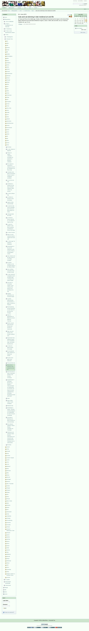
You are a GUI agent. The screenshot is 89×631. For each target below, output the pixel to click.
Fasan (8, 93)
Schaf (8, 513)
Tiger (8, 552)
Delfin (8, 67)
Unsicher (8, 577)
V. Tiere (20, 10)
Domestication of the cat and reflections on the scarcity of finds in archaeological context (11, 250)
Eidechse (8, 75)
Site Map (75, 0)
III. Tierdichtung (8, 28)
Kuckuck (8, 455)
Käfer (8, 140)
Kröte (8, 453)
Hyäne (8, 134)
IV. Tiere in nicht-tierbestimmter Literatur (10, 31)
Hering (8, 125)
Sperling (8, 539)
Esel (7, 86)
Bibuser (20, 24)
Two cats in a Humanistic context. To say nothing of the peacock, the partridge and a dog (10, 287)
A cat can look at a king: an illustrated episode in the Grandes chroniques (11, 374)
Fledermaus (9, 95)
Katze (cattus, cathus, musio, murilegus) (10, 402)
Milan (8, 472)
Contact (85, 0)
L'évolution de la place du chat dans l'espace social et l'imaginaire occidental (11, 175)
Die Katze (9, 147)
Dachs (8, 64)
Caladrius (8, 62)
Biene (8, 60)
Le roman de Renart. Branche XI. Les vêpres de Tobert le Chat (10, 220)
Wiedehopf (9, 560)
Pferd (8, 496)
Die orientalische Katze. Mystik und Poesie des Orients (11, 353)
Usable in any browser (58, 627)
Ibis (7, 136)
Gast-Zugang (80, 29)
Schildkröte (9, 516)
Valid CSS (51, 627)
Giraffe (8, 112)
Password (5, 604)
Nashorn (8, 481)
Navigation (5, 14)
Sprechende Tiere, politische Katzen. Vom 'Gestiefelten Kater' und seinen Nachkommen (11, 340)
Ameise (8, 47)
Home (4, 7)
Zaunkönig (9, 569)
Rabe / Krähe (9, 500)
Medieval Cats (10, 405)
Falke (8, 90)
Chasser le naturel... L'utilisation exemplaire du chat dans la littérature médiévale (10, 157)
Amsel (8, 49)
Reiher (8, 507)
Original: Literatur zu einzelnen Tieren (11, 574)
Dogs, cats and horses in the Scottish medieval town (10, 333)
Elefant (8, 82)
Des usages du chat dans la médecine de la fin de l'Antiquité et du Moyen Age (11, 166)
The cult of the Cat (11, 362)
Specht (8, 534)
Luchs (8, 464)
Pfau (7, 494)
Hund (8, 131)
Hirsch (8, 129)
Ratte (8, 503)
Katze (33, 10)
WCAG (37, 627)
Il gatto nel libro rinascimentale (10, 203)
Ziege (8, 571)
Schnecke (9, 522)
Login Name (5, 600)
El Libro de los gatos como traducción (10, 359)
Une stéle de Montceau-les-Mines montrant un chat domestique (11, 419)
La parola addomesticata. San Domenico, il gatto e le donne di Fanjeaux (11, 301)
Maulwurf (8, 466)
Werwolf (8, 556)
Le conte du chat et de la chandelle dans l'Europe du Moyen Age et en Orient (10, 208)
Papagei (8, 487)
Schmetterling (9, 520)
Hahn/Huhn (9, 121)
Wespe (8, 558)
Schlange (8, 518)
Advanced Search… (83, 5)
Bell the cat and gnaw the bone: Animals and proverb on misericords (10, 326)
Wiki (25, 7)
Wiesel (8, 562)
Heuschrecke (9, 127)
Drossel (8, 71)
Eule (7, 88)
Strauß (8, 545)
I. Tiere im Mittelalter (9, 21)
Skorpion (8, 532)
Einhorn (8, 77)
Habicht (8, 118)
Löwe (8, 462)
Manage (19, 7)
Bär (7, 51)
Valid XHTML (44, 627)
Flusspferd (9, 101)
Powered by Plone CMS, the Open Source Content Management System (44, 624)
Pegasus (8, 490)
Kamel (8, 142)
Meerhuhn (9, 470)
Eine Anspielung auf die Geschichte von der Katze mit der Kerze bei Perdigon (11, 309)
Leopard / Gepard (10, 457)
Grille (8, 116)
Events (35, 7)
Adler (8, 43)
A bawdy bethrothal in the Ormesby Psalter (10, 295)
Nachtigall (9, 479)
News (30, 7)
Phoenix (8, 498)
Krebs (8, 449)
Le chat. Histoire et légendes (11, 150)
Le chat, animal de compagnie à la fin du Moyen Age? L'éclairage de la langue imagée (11, 277)
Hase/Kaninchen (10, 123)
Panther (8, 485)
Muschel (8, 477)
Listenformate (8, 585)
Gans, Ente (9, 108)
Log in (85, 9)
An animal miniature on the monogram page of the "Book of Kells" (11, 265)
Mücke (8, 475)
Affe (7, 45)
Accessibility (80, 0)
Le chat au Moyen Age (11, 194)
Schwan (8, 526)
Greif (8, 114)
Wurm (8, 567)
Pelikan (8, 492)
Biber (8, 58)
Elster (8, 84)
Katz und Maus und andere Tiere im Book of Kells (10, 271)
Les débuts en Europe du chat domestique (10, 199)
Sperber (8, 536)
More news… (83, 32)
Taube (8, 547)
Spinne (8, 541)
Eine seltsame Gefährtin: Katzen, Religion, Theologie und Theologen (11, 427)
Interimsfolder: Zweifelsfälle (8, 582)
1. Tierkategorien (9, 36)
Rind (7, 509)
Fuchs (8, 105)
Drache (8, 69)
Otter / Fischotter (10, 483)
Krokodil (8, 451)
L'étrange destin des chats (10, 215)
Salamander (9, 511)
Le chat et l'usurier (11, 232)
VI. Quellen (7, 579)
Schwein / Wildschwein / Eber (10, 530)
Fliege (8, 97)
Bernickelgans (9, 56)
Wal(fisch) (9, 554)
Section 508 (30, 627)
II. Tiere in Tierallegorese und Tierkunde (9, 25)
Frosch (8, 103)
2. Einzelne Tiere (26, 10)
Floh (7, 99)
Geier (8, 110)
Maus (8, 468)
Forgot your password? (8, 612)
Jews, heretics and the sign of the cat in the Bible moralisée (11, 258)
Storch (8, 543)
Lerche (8, 459)
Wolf (7, 565)
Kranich (8, 446)
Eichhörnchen (9, 73)
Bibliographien (11, 7)
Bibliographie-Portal (23, 3)
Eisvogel (8, 80)
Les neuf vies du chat (10, 181)
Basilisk (8, 54)
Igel (7, 138)
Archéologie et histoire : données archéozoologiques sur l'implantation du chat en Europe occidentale (11, 411)
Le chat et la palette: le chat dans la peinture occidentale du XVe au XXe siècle (11, 227)
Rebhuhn (8, 505)
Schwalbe (9, 524)
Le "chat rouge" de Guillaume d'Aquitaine (11, 243)
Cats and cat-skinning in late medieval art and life (10, 367)
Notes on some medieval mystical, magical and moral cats (11, 237)
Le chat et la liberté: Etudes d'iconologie (10, 347)
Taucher (8, 549)
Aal (7, 41)
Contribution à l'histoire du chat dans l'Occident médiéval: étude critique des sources (10, 187)
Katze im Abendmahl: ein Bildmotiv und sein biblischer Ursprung (11, 317)
